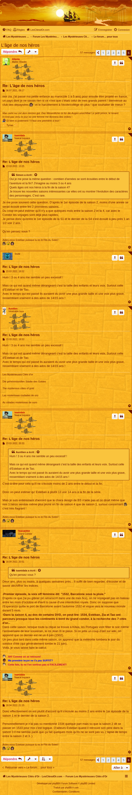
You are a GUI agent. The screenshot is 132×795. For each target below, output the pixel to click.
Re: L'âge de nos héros (23, 86)
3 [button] (113, 53)
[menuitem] (6, 29)
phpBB (55, 783)
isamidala (19, 135)
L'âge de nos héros (20, 45)
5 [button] (123, 53)
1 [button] (103, 53)
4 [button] (118, 53)
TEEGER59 (24, 531)
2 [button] (108, 53)
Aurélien (12, 308)
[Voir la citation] (36, 175)
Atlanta (16, 59)
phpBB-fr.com (72, 787)
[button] (98, 52)
